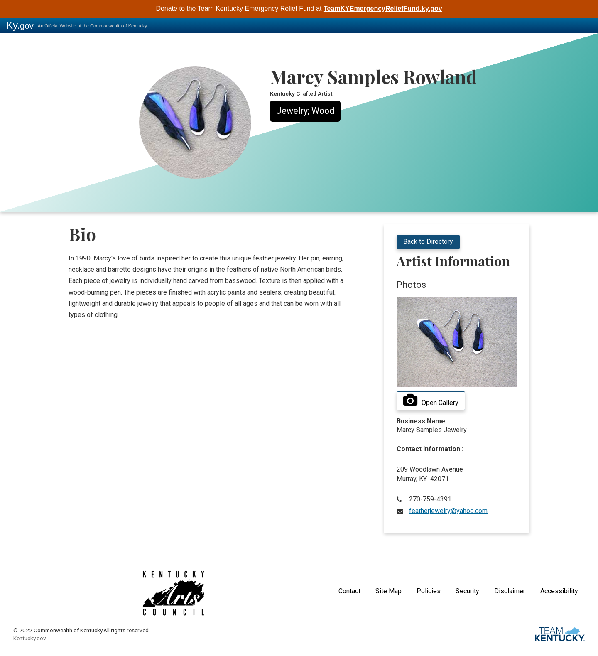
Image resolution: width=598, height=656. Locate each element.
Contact (349, 591)
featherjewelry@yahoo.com (448, 511)
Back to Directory (428, 242)
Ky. (20, 25)
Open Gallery (430, 400)
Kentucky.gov (29, 638)
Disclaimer (509, 591)
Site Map (388, 591)
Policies (429, 591)
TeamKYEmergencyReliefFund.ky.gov (383, 8)
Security (467, 591)
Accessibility (559, 591)
